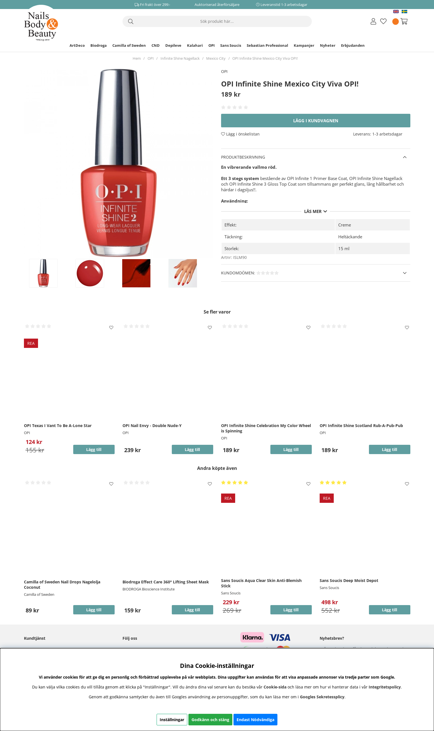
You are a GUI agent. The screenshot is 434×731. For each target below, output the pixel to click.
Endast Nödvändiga (255, 719)
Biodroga (98, 45)
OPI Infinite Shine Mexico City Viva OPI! (265, 58)
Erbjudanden (353, 45)
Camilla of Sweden (129, 45)
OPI (211, 45)
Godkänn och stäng (210, 719)
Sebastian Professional (267, 45)
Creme (344, 225)
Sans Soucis (230, 45)
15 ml (344, 248)
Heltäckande (350, 236)
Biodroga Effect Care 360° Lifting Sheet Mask (166, 582)
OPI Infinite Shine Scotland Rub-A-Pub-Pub (361, 425)
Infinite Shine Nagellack (180, 58)
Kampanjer (304, 45)
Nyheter (327, 45)
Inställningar (172, 719)
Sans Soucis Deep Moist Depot (349, 580)
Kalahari (195, 45)
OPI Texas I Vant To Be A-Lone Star (58, 425)
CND (156, 45)
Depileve (173, 45)
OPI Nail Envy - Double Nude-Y (152, 425)
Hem (137, 58)
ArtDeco (77, 45)
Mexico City (216, 58)
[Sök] (217, 21)
